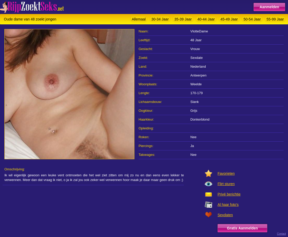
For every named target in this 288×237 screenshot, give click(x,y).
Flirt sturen (226, 184)
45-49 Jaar (229, 19)
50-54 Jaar (252, 19)
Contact (281, 233)
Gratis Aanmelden (242, 228)
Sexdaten (225, 215)
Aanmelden (269, 7)
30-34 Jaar (160, 19)
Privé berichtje (229, 194)
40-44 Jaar (206, 19)
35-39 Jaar (183, 19)
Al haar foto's (228, 205)
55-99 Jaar (275, 19)
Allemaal (139, 19)
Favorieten (226, 173)
